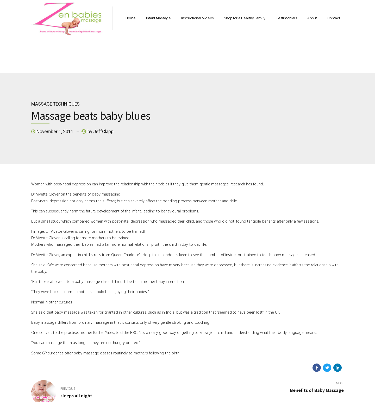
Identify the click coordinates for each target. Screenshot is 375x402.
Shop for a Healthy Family (244, 18)
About (312, 18)
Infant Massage (158, 18)
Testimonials (286, 18)
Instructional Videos (197, 18)
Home (131, 18)
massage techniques (55, 67)
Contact (333, 18)
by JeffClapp (101, 95)
